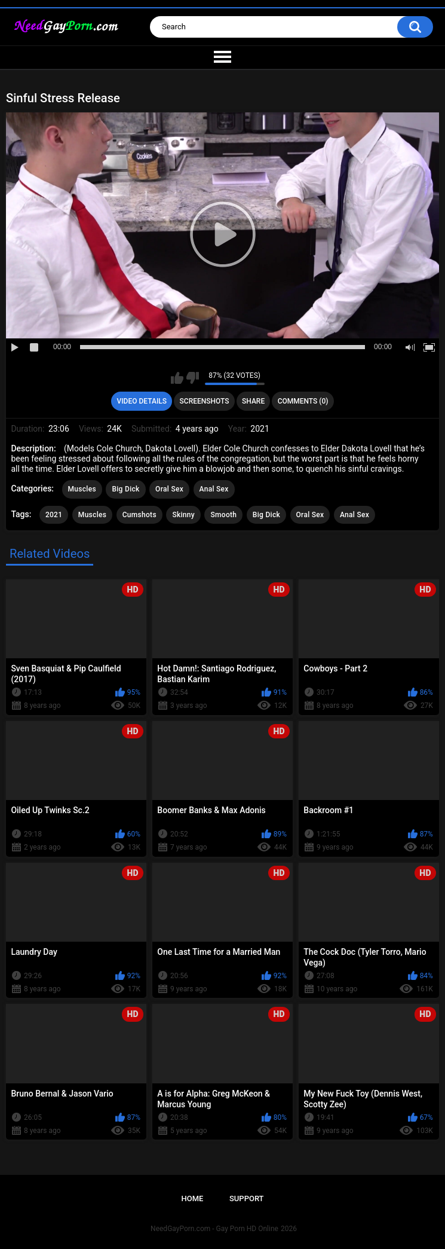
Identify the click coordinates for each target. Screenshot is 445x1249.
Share (253, 401)
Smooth (223, 515)
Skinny (183, 515)
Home (192, 1198)
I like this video (177, 378)
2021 (53, 515)
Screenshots (204, 401)
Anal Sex (214, 489)
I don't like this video (192, 378)
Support (246, 1198)
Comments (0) (303, 401)
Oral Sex (169, 489)
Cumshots (139, 515)
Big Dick (125, 489)
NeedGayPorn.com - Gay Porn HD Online (214, 1228)
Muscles (82, 489)
